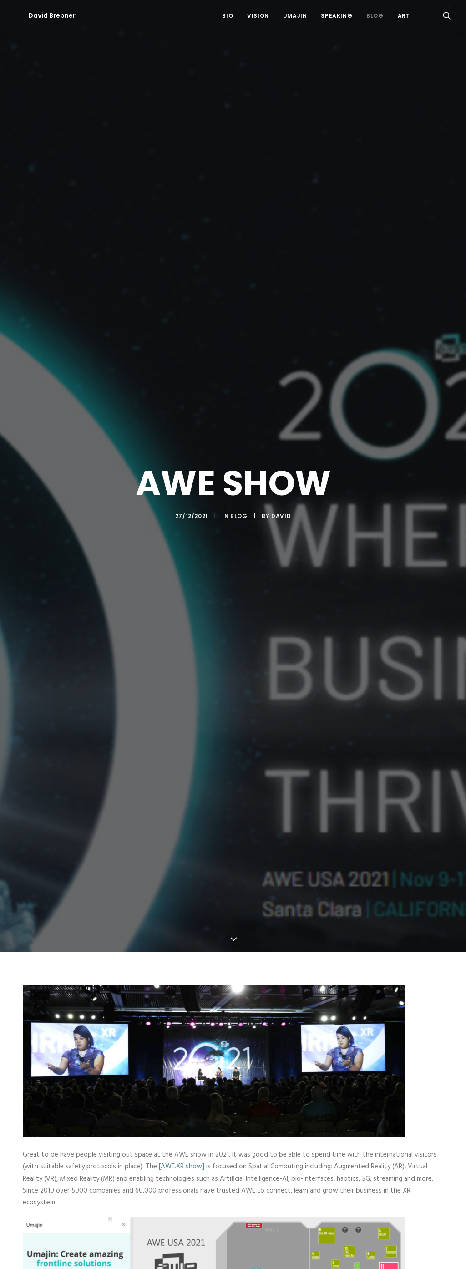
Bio (227, 16)
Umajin (295, 16)
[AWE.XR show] (181, 1147)
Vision (258, 16)
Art (404, 16)
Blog (374, 16)
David (281, 506)
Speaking (336, 16)
